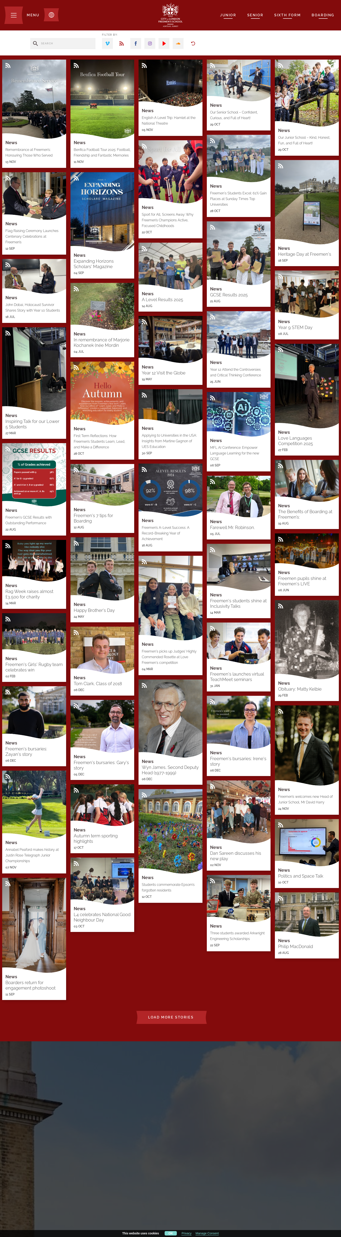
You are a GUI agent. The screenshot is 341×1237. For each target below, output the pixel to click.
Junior (228, 15)
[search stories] (62, 43)
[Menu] (21, 15)
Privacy (187, 1233)
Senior (255, 15)
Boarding (323, 15)
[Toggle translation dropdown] (51, 14)
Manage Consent (207, 1233)
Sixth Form (287, 15)
